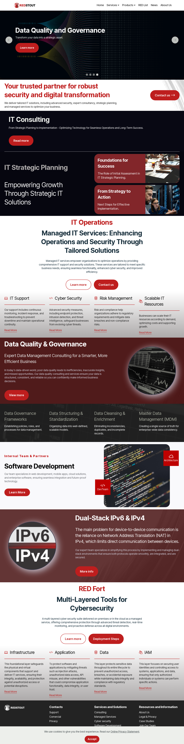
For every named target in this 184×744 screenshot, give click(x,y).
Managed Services (105, 716)
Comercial (55, 716)
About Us (166, 5)
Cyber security (102, 721)
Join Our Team (147, 725)
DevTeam (102, 489)
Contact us (165, 95)
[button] (8, 40)
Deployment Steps (106, 639)
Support (54, 712)
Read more (21, 140)
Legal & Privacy (148, 716)
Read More (10, 330)
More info (86, 571)
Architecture (171, 460)
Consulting (100, 712)
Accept (92, 739)
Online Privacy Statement (124, 731)
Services (112, 5)
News (154, 5)
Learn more (27, 47)
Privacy (53, 721)
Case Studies (146, 721)
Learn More (17, 492)
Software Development (107, 725)
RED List (143, 5)
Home (100, 5)
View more (16, 395)
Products (127, 5)
